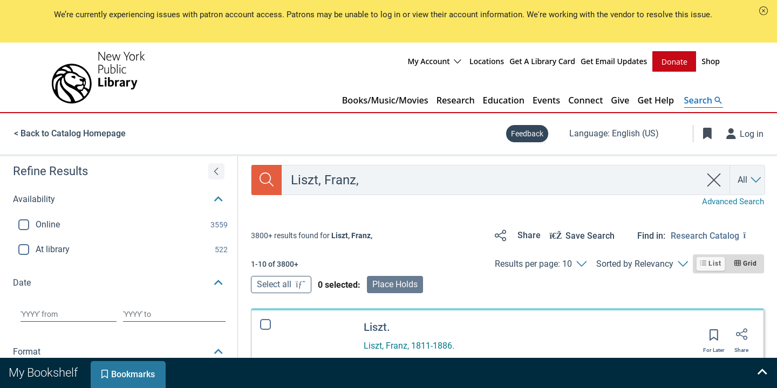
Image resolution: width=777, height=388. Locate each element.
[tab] (44, 373)
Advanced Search (733, 201)
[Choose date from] (69, 314)
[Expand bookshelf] (762, 373)
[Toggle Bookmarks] (707, 133)
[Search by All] (750, 179)
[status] (311, 235)
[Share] (515, 235)
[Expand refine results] (216, 171)
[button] (763, 10)
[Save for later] (714, 338)
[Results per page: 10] (540, 263)
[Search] (266, 179)
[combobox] (491, 179)
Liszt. (377, 326)
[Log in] (745, 133)
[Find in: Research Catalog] (717, 235)
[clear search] (714, 179)
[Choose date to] (174, 314)
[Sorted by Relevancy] (642, 263)
